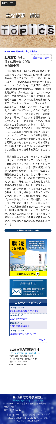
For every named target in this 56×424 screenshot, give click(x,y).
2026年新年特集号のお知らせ (26, 311)
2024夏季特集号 (19, 318)
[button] (8, 3)
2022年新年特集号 (20, 326)
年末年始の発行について (23, 334)
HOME (7, 51)
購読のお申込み (14, 414)
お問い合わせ (29, 414)
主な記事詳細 (31, 51)
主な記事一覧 (18, 51)
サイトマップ (43, 414)
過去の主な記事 (41, 57)
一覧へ (42, 339)
